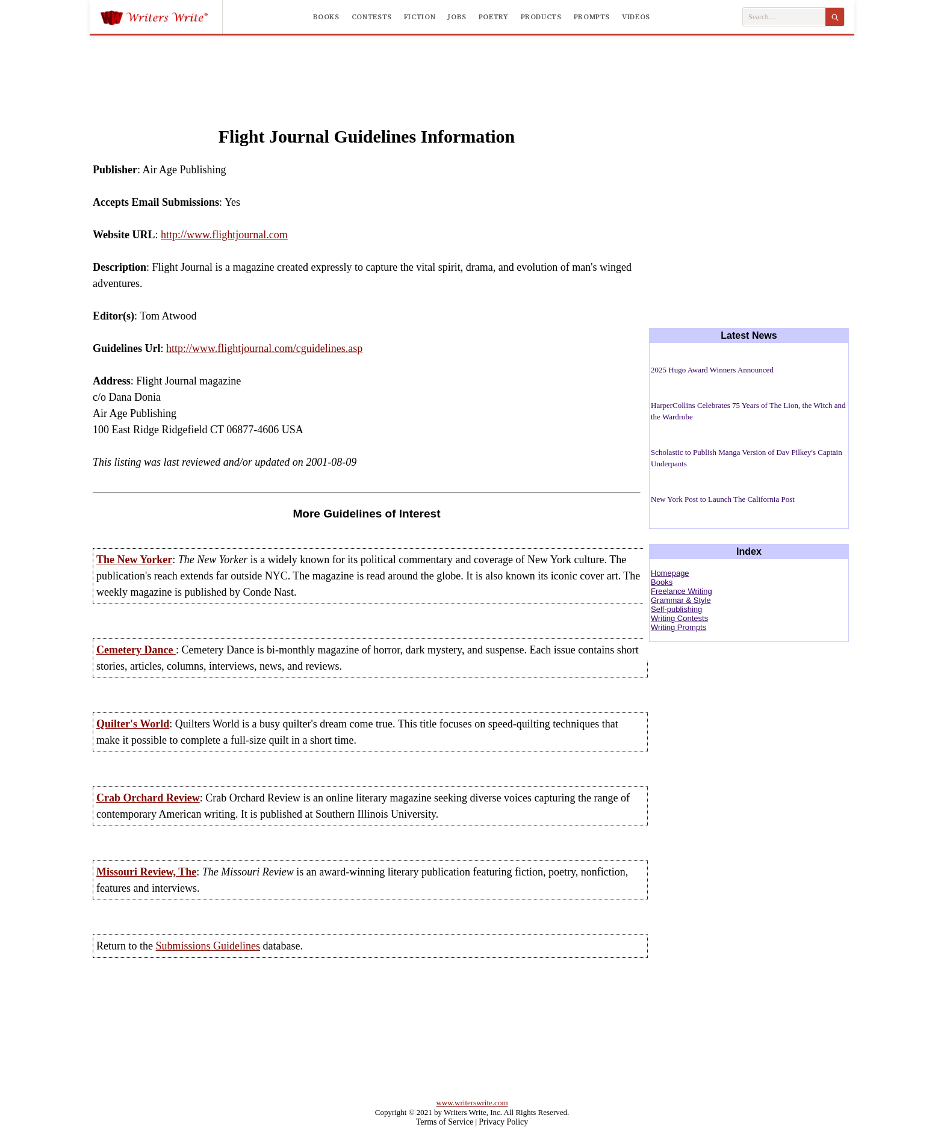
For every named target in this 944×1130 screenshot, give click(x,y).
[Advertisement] (472, 69)
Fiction (419, 17)
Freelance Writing (681, 591)
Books (326, 17)
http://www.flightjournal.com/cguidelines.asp (264, 348)
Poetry (494, 17)
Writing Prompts (678, 627)
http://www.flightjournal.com (224, 235)
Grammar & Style (681, 600)
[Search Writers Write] (784, 17)
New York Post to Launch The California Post (723, 499)
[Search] (834, 17)
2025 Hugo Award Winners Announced (712, 369)
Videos (636, 17)
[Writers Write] (161, 17)
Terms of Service (444, 1121)
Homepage (670, 573)
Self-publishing (676, 609)
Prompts (592, 17)
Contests (372, 17)
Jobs (457, 17)
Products (541, 17)
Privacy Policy (503, 1121)
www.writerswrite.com (472, 1102)
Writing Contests (679, 618)
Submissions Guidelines (207, 946)
